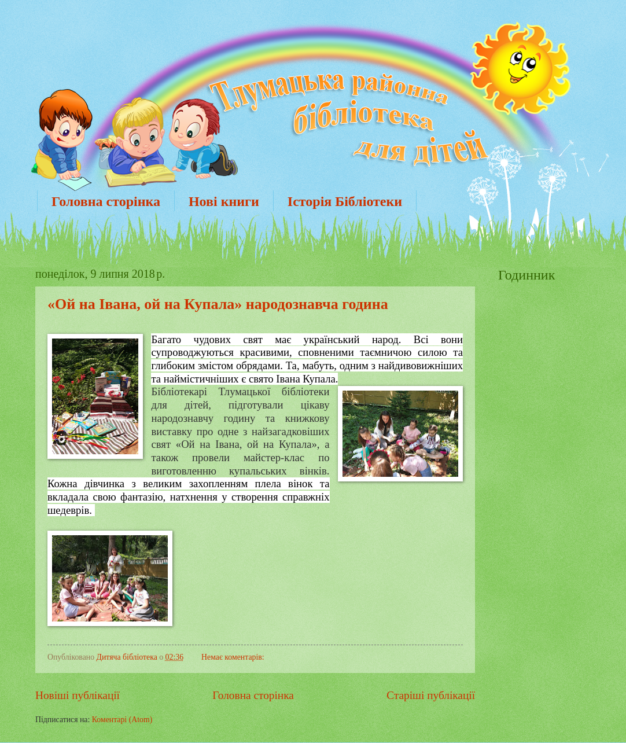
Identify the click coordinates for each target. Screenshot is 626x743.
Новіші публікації (77, 695)
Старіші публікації (430, 695)
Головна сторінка (105, 201)
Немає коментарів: (232, 657)
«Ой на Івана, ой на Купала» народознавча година (217, 304)
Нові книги (224, 201)
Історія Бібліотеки (345, 201)
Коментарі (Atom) (122, 719)
